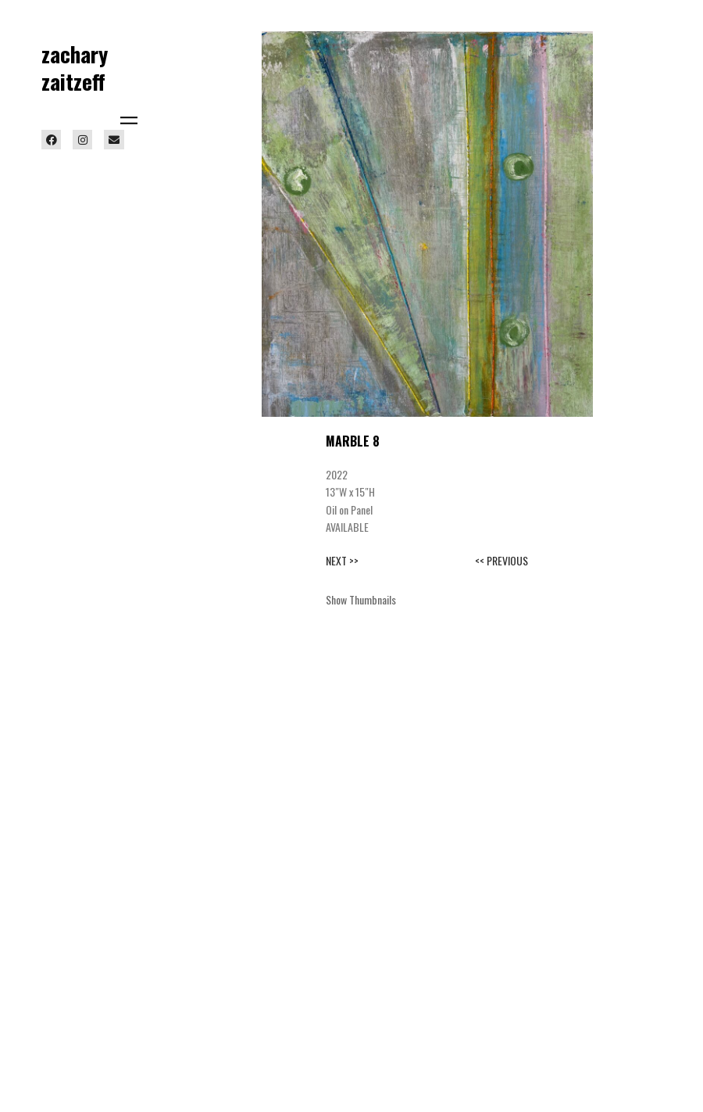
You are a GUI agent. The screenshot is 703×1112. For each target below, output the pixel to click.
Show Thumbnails (361, 599)
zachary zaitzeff (74, 67)
